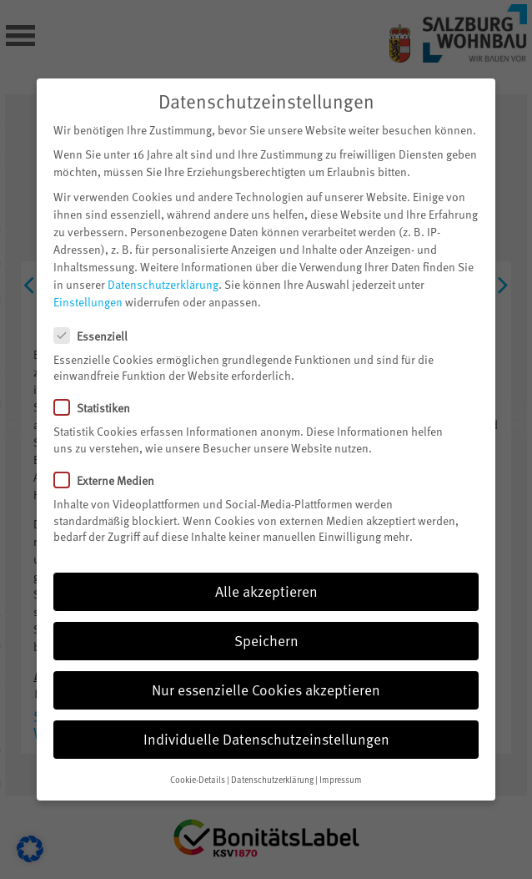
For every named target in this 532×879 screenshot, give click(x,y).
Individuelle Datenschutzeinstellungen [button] (266, 718)
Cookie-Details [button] (197, 758)
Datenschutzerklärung (163, 263)
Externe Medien (110, 459)
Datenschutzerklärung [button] (272, 758)
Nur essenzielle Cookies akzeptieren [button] (266, 668)
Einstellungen (88, 281)
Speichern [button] (266, 619)
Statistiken (98, 387)
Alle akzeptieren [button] (266, 570)
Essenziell (97, 314)
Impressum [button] (340, 758)
